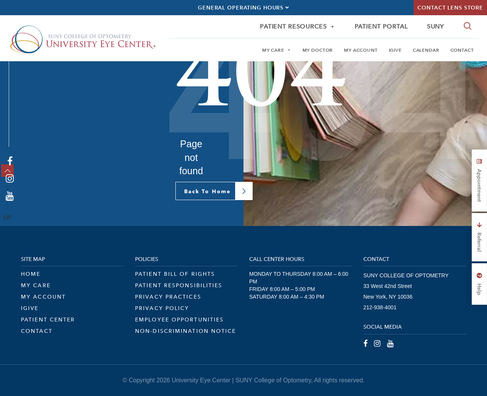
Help (479, 284)
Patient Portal (381, 26)
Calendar (426, 50)
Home (30, 273)
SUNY (435, 26)
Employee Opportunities (179, 319)
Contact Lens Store (450, 7)
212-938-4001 (379, 307)
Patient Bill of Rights (175, 273)
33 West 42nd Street (387, 286)
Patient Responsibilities (178, 285)
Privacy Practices (168, 296)
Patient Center (48, 319)
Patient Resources (298, 26)
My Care (276, 50)
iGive (395, 50)
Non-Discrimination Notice (185, 331)
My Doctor (317, 50)
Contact (462, 50)
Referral (479, 237)
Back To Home (207, 191)
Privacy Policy (162, 308)
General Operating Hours (243, 7)
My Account (361, 50)
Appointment (479, 180)
